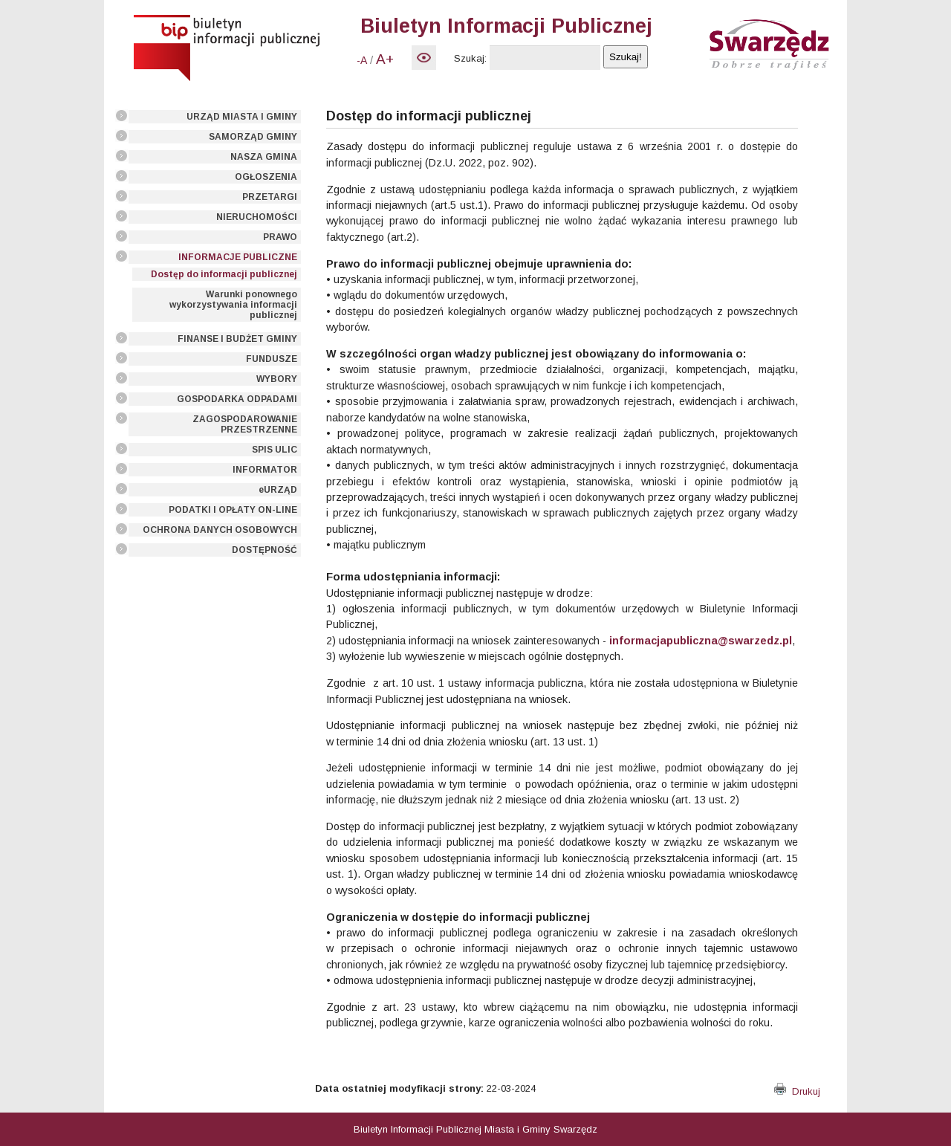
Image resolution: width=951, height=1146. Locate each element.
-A (362, 60)
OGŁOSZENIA (266, 177)
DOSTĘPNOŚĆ (264, 550)
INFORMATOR (265, 469)
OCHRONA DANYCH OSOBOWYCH (220, 530)
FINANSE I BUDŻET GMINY (237, 339)
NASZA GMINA (263, 157)
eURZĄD (278, 490)
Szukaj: (470, 58)
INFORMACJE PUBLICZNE (237, 257)
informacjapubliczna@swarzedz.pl (700, 641)
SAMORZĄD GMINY (253, 137)
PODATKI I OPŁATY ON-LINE (233, 510)
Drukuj (797, 1091)
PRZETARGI (269, 197)
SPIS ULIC (274, 449)
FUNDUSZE (271, 359)
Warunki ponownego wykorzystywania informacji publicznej (233, 304)
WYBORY (276, 379)
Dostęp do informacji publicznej (224, 274)
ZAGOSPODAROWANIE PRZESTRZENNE (244, 424)
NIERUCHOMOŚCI (256, 217)
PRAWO (280, 237)
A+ (385, 59)
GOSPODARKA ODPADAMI (237, 399)
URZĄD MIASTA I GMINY (241, 116)
